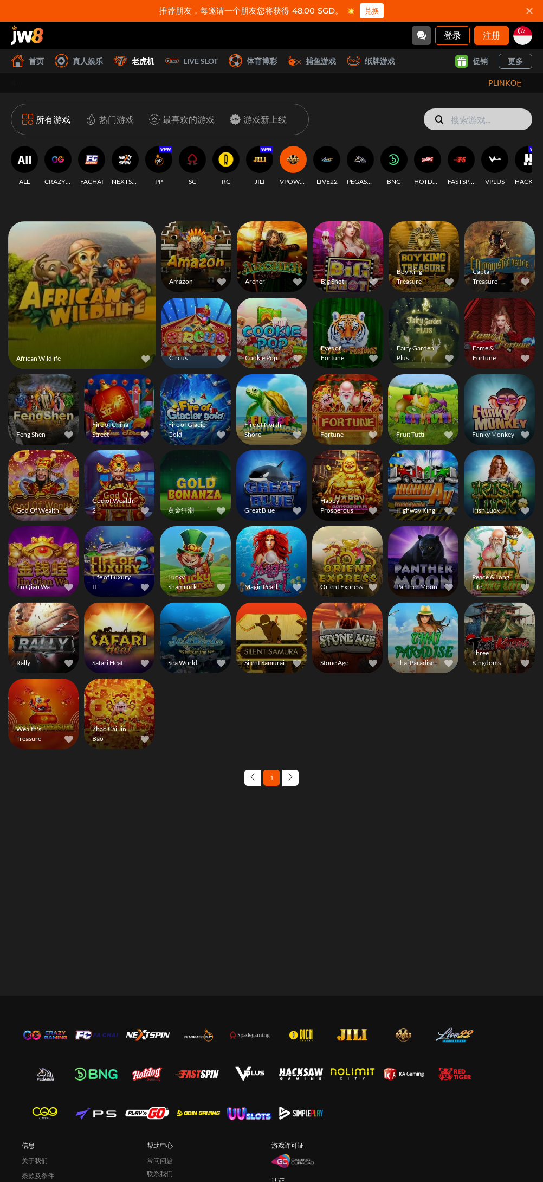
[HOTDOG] (427, 166)
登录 (452, 35)
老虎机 (134, 61)
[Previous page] (252, 778)
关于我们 (35, 1161)
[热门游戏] (107, 119)
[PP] (158, 166)
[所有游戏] (46, 119)
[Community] (421, 35)
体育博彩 (253, 61)
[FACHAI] (91, 166)
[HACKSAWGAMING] (528, 166)
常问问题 (160, 1161)
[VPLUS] (494, 166)
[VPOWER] (293, 166)
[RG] (226, 166)
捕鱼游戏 (312, 61)
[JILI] (259, 166)
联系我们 (160, 1174)
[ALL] (24, 166)
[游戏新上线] (256, 119)
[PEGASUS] (360, 166)
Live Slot (191, 61)
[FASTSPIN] (461, 166)
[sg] (522, 35)
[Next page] (290, 778)
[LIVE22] (326, 166)
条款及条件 (38, 1176)
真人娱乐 (79, 61)
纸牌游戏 (371, 61)
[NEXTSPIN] (125, 166)
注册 (491, 35)
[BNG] (394, 166)
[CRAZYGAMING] (58, 166)
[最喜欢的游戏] (180, 119)
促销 (471, 61)
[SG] (192, 166)
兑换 (371, 11)
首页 (27, 61)
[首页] (27, 35)
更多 (515, 61)
